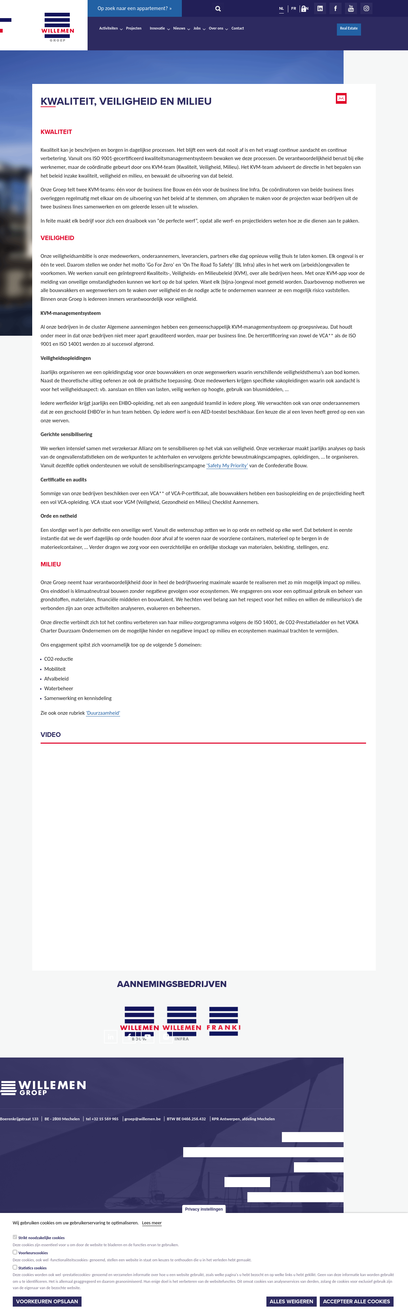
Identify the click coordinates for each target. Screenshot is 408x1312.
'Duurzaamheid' (103, 713)
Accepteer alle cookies (356, 1301)
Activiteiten (108, 28)
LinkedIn (320, 8)
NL (281, 8)
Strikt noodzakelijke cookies (41, 1237)
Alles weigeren (291, 1301)
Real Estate (349, 28)
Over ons (216, 28)
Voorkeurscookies (33, 1253)
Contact (238, 28)
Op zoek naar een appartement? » (135, 8)
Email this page (342, 98)
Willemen (57, 27)
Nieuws (179, 28)
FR (293, 8)
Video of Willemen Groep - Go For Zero (203, 853)
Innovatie (157, 28)
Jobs (197, 28)
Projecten (134, 28)
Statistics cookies (32, 1268)
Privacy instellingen (204, 1209)
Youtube (351, 8)
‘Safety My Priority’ (227, 465)
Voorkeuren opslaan (47, 1301)
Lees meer (152, 1223)
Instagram (366, 8)
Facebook (335, 8)
